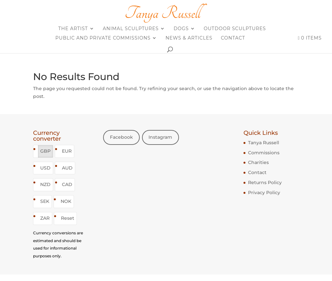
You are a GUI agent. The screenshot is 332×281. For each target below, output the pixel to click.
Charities (258, 162)
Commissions (263, 153)
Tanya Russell (263, 143)
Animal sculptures (131, 28)
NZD (45, 184)
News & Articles (188, 38)
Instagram (160, 137)
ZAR (45, 218)
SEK (44, 201)
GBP (45, 151)
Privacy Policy (264, 192)
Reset (67, 218)
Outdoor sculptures (235, 28)
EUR (67, 151)
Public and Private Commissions (103, 38)
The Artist (73, 28)
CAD (67, 184)
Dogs (181, 28)
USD (45, 168)
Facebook (121, 137)
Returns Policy (265, 182)
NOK (66, 201)
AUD (67, 168)
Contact (233, 38)
